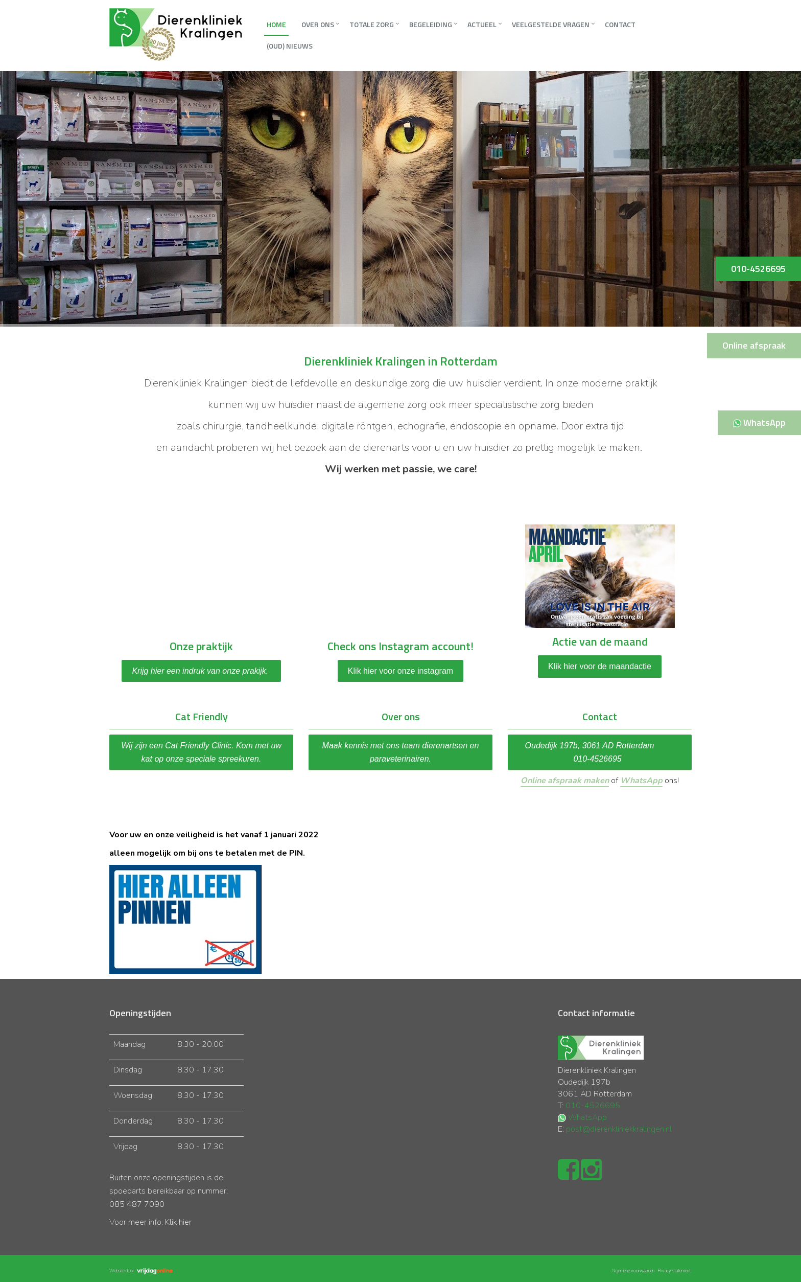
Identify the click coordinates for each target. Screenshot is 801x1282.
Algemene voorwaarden (632, 1271)
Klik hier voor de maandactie (599, 666)
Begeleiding (430, 24)
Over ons (317, 24)
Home (276, 24)
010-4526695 (593, 1105)
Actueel (482, 24)
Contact (620, 24)
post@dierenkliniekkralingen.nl (619, 1129)
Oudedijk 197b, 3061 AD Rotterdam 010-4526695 (600, 752)
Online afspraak (754, 345)
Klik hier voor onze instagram (400, 671)
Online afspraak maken (565, 780)
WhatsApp (641, 780)
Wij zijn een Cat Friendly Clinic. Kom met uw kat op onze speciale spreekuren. (201, 752)
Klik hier (178, 1222)
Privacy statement (674, 1271)
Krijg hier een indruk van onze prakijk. (201, 671)
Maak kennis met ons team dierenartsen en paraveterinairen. (400, 752)
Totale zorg (371, 24)
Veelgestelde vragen (551, 24)
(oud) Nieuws (290, 45)
